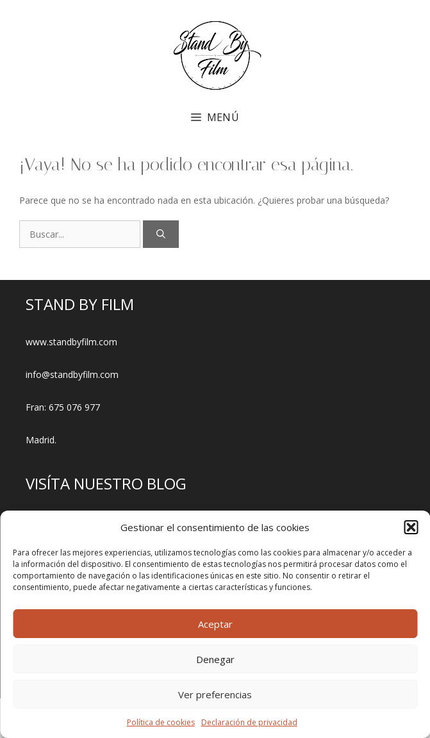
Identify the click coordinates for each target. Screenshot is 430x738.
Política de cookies (161, 722)
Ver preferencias (215, 694)
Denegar (215, 659)
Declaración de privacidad (249, 722)
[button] (410, 527)
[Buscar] (161, 234)
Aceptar (215, 624)
